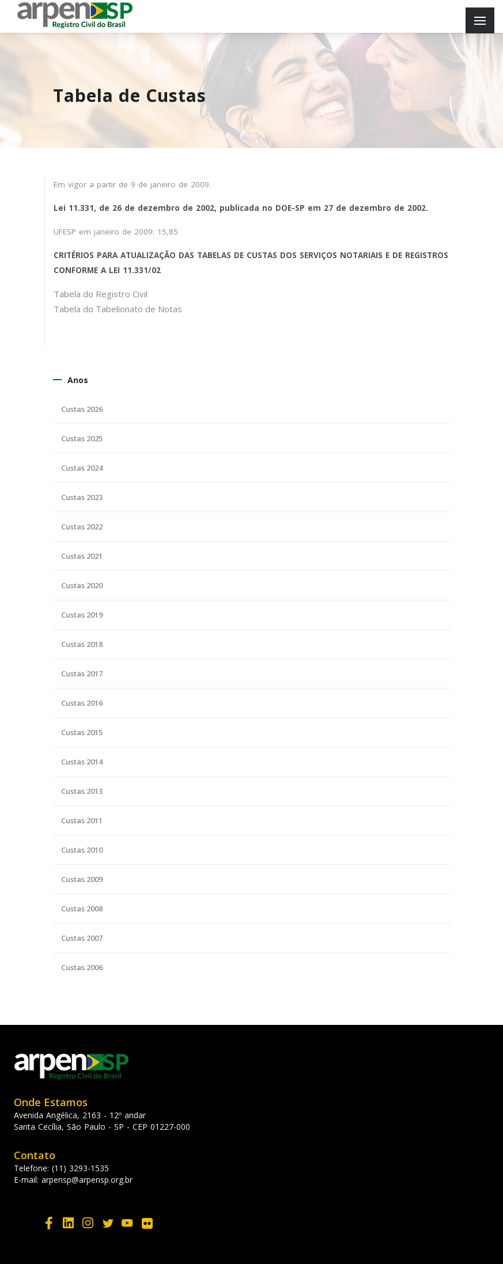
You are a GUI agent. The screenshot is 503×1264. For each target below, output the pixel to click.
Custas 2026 (82, 409)
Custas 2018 (82, 644)
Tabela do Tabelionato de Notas (118, 309)
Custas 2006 (82, 967)
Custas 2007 (82, 938)
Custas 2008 (82, 908)
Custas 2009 (82, 879)
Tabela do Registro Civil (101, 294)
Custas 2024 (82, 468)
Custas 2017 (82, 673)
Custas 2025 (82, 438)
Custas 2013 (82, 791)
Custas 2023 (82, 497)
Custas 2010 (82, 850)
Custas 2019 (82, 615)
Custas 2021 (82, 556)
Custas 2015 (82, 732)
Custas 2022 (82, 526)
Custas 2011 (82, 820)
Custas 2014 (82, 761)
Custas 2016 (82, 703)
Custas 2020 (82, 585)
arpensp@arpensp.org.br (87, 1179)
